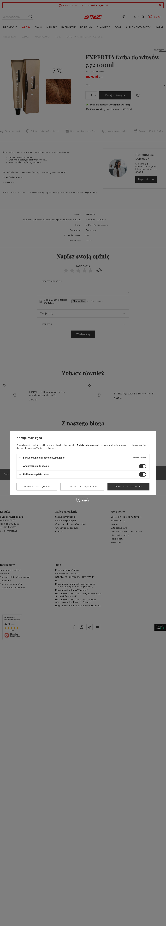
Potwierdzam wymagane (82, 486)
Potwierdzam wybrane (37, 486)
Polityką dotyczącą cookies (89, 445)
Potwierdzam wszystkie (128, 486)
